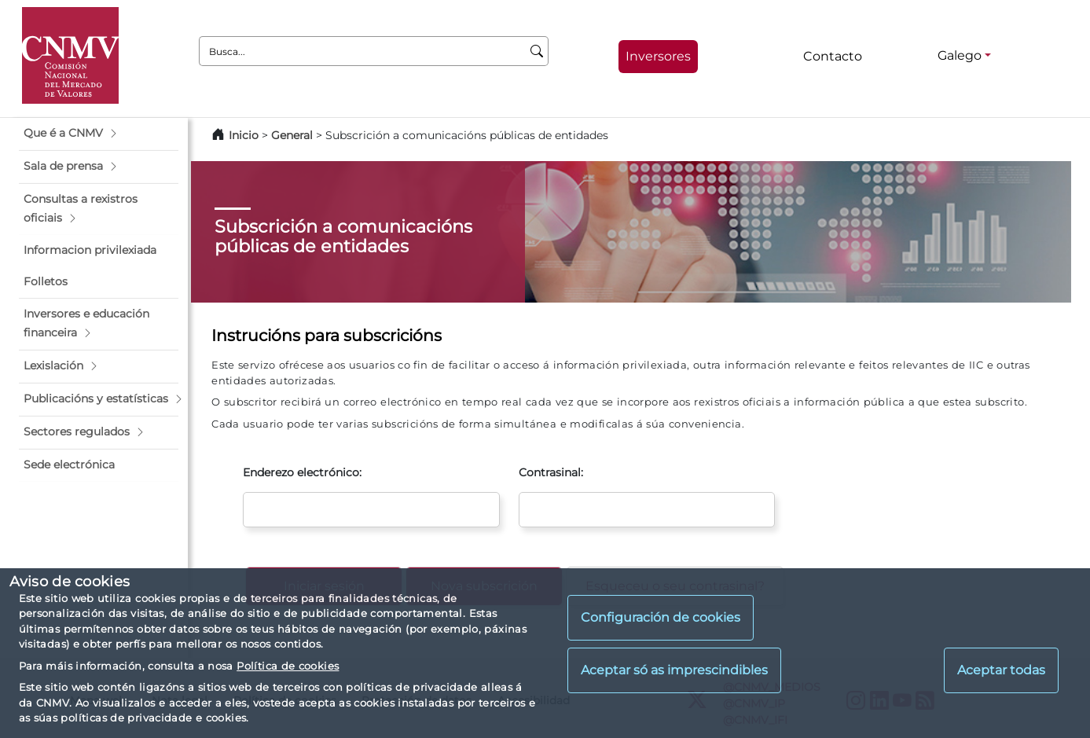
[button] (98, 133)
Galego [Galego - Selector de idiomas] (960, 55)
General (292, 135)
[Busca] (537, 51)
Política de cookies (288, 665)
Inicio (244, 135)
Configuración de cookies (660, 617)
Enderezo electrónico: (302, 472)
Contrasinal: (551, 472)
